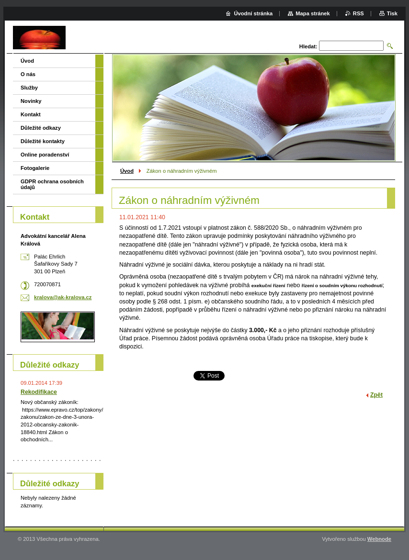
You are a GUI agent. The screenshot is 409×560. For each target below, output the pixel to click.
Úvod (127, 171)
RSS (358, 13)
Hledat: (308, 46)
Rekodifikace (39, 392)
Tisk (392, 13)
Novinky (31, 101)
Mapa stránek (312, 13)
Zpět (376, 395)
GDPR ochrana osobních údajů (52, 184)
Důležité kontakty (43, 141)
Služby (29, 87)
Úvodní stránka (253, 13)
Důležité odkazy (41, 128)
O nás (28, 74)
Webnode (379, 539)
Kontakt (31, 114)
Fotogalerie (35, 168)
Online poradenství (45, 154)
